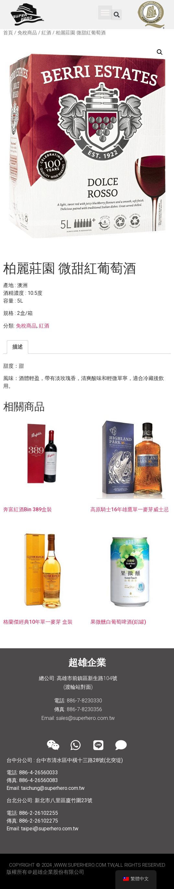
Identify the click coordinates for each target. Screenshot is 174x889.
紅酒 (46, 33)
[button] (105, 13)
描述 (17, 347)
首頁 (8, 33)
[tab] (17, 347)
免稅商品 (27, 33)
